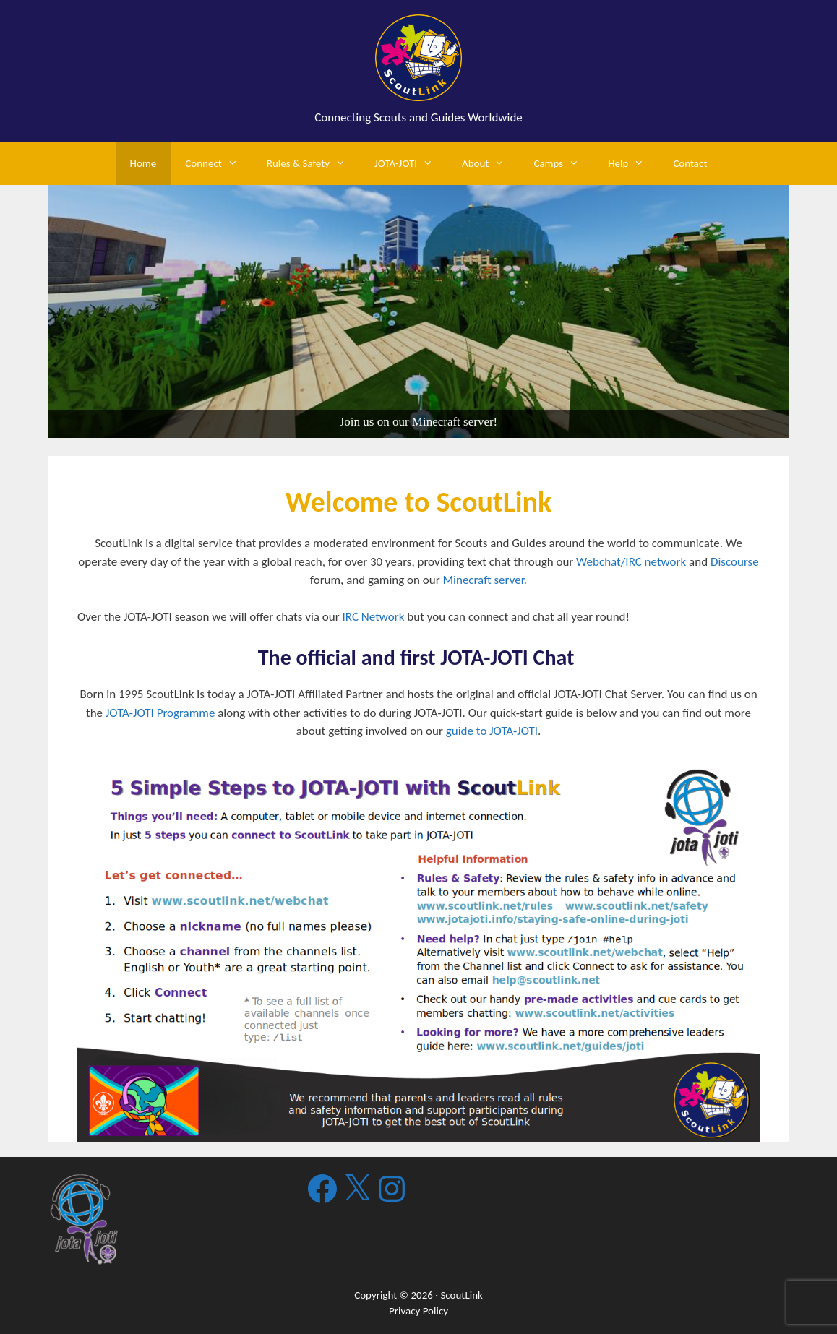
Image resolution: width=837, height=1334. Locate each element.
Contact (690, 163)
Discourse (735, 561)
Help (633, 163)
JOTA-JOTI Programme (160, 712)
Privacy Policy (418, 1310)
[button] (418, 311)
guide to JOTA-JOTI (492, 731)
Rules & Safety (313, 163)
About (490, 163)
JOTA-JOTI (410, 163)
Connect (218, 163)
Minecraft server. (485, 580)
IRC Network (374, 616)
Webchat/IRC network (631, 561)
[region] (418, 311)
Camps (563, 163)
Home (143, 163)
